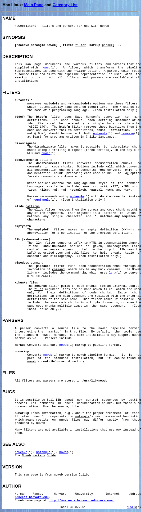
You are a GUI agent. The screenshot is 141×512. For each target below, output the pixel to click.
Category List (65, 5)
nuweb (45, 153)
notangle (100, 133)
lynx (112, 272)
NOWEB (131, 507)
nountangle (41, 200)
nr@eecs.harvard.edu (32, 497)
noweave (128, 133)
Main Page (34, 5)
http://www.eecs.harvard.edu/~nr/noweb (81, 500)
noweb (45, 67)
